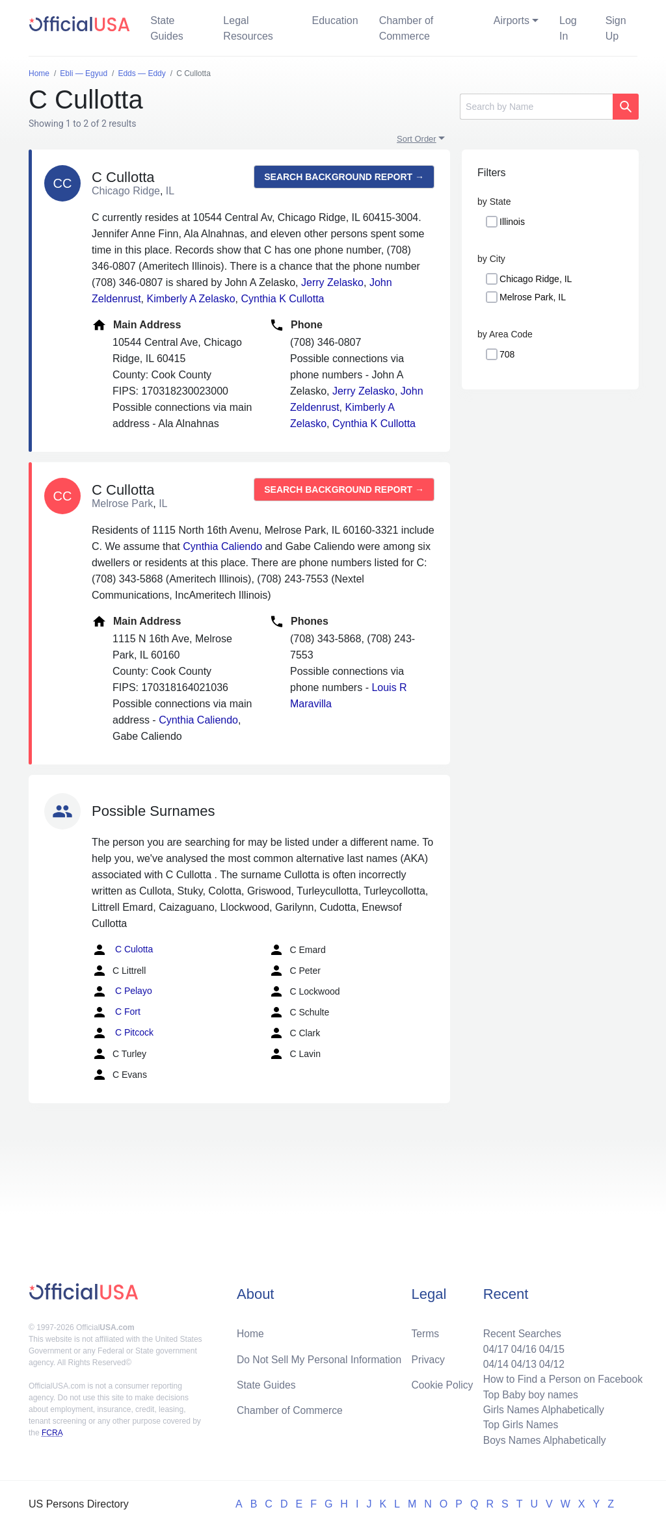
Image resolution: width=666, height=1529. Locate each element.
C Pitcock (122, 1033)
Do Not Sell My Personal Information (321, 1356)
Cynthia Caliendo (222, 546)
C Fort (116, 1012)
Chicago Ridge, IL (536, 279)
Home (251, 1330)
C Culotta (122, 950)
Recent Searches (519, 1330)
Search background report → (344, 177)
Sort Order (416, 139)
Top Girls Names (517, 1424)
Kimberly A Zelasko (190, 298)
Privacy (428, 1356)
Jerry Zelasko (332, 282)
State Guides (166, 28)
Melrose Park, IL (533, 297)
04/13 (521, 1361)
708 (507, 354)
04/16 (521, 1346)
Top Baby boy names (527, 1392)
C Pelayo (122, 991)
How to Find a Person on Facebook (561, 1377)
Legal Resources (248, 28)
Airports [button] (511, 20)
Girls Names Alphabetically (541, 1408)
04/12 (550, 1361)
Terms (425, 1330)
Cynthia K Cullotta (282, 298)
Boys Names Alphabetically (542, 1439)
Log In (568, 28)
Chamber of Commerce (406, 28)
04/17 (492, 1346)
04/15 (550, 1346)
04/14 (492, 1361)
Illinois (512, 222)
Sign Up (616, 28)
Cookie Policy (442, 1382)
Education (335, 20)
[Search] (536, 107)
